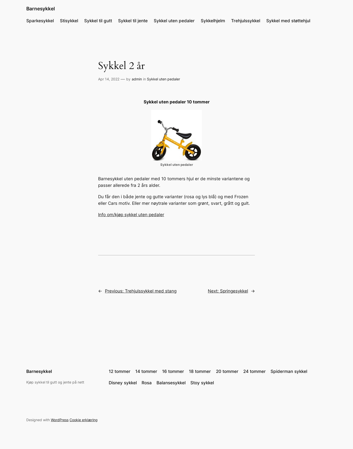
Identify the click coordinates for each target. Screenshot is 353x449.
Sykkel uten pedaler (163, 79)
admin (137, 79)
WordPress (60, 420)
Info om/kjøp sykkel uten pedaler (131, 214)
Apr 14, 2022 (108, 79)
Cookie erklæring (84, 420)
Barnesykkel (40, 9)
